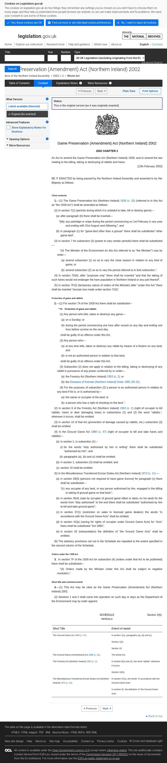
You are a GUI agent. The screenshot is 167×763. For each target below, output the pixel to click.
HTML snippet (29, 732)
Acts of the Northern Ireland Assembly (27, 75)
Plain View (129, 91)
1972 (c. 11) (148, 473)
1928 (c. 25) (127, 200)
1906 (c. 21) (94, 655)
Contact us (87, 741)
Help (29, 741)
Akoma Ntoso (60, 732)
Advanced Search (151, 62)
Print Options (150, 91)
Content (43, 83)
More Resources (97, 83)
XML (48, 732)
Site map (54, 741)
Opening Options (18, 139)
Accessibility (70, 741)
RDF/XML (91, 732)
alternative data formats (65, 727)
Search (12, 68)
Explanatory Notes (67, 83)
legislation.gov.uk (30, 35)
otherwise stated (117, 750)
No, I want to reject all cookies (138, 22)
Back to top (155, 716)
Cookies (122, 741)
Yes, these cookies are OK (26, 22)
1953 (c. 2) (126, 408)
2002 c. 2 (58, 75)
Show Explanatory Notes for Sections (29, 129)
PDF (41, 732)
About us (40, 741)
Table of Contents (19, 83)
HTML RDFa (77, 732)
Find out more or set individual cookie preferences (81, 22)
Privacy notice (105, 741)
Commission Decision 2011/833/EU (107, 754)
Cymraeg (157, 44)
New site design (14, 741)
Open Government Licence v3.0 (70, 750)
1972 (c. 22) (66, 682)
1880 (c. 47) (98, 431)
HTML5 (15, 732)
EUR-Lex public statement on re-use (99, 758)
